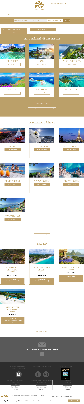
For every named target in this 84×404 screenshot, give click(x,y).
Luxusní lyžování (41, 385)
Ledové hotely (41, 387)
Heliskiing (68, 387)
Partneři (67, 389)
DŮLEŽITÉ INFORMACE (68, 15)
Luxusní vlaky (41, 383)
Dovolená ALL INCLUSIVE (15, 381)
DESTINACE (37, 15)
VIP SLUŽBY (55, 15)
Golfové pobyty (15, 383)
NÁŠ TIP (14, 32)
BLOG (29, 15)
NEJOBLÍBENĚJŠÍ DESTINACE (14, 29)
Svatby (41, 389)
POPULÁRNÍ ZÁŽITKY (43, 29)
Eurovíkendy (15, 387)
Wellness (15, 389)
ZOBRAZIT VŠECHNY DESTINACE (42, 103)
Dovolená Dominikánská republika (41, 381)
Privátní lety (67, 383)
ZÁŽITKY (46, 15)
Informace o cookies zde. (59, 401)
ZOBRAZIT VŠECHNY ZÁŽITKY (42, 235)
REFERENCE (22, 15)
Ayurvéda (68, 381)
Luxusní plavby (67, 385)
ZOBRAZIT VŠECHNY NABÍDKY (42, 331)
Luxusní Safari (15, 385)
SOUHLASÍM (74, 401)
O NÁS (13, 15)
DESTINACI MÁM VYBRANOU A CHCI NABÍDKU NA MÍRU (42, 109)
